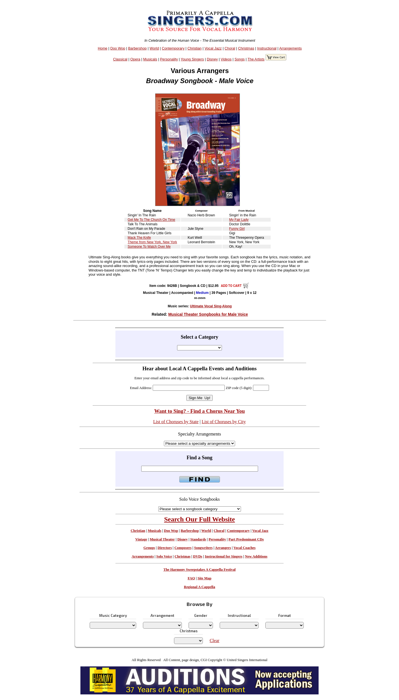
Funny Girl (237, 229)
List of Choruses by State (176, 421)
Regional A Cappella (199, 587)
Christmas (246, 48)
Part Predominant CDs (246, 539)
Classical (120, 59)
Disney (212, 59)
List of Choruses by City (224, 421)
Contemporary (173, 48)
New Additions (256, 556)
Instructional (267, 48)
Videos (226, 59)
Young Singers (192, 59)
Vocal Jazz (213, 48)
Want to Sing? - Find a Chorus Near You (199, 411)
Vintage (141, 539)
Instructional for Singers (223, 556)
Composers (182, 548)
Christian (194, 48)
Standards (198, 539)
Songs (240, 59)
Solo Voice (164, 556)
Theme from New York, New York (152, 242)
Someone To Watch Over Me (149, 247)
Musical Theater (162, 539)
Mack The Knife (139, 238)
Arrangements (290, 48)
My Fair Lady (239, 220)
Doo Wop (117, 48)
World (154, 48)
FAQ (191, 578)
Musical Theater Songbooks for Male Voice (208, 314)
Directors (164, 548)
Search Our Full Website (199, 519)
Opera (135, 59)
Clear (214, 640)
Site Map (204, 578)
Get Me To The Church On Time (151, 220)
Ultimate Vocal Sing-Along (211, 306)
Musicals (150, 59)
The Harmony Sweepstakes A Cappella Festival (199, 570)
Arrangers (223, 548)
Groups (149, 548)
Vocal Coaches (244, 548)
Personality (169, 59)
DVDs (197, 556)
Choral (230, 48)
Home (102, 48)
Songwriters (203, 548)
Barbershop (137, 48)
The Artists (255, 59)
